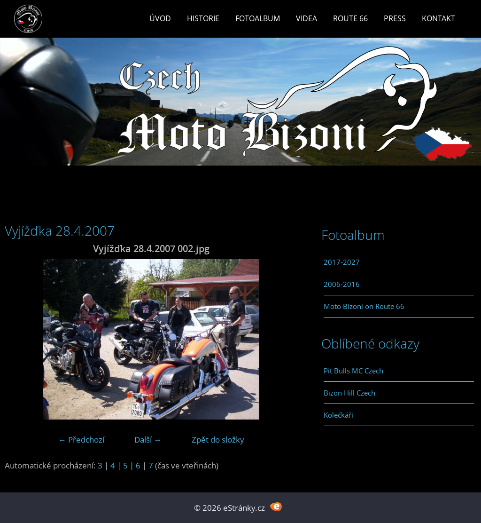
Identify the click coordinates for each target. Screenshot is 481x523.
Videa (306, 18)
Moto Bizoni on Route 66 (364, 306)
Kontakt (438, 18)
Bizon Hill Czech (349, 392)
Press (395, 18)
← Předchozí (81, 439)
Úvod (160, 18)
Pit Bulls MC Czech (353, 370)
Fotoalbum (257, 18)
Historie (203, 18)
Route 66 (350, 18)
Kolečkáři (338, 415)
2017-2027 (342, 262)
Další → (148, 439)
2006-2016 (342, 284)
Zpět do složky (218, 439)
